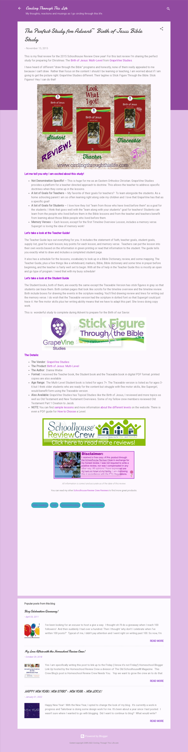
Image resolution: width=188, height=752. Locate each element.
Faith (54, 505)
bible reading (40, 505)
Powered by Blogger (94, 736)
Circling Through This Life (46, 8)
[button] (161, 29)
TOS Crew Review (93, 505)
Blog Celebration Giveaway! (41, 611)
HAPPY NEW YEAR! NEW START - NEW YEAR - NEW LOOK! (63, 691)
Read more (157, 640)
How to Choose (66, 411)
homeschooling (70, 505)
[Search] (168, 9)
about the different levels (116, 407)
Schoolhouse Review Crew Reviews (91, 490)
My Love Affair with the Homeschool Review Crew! (54, 651)
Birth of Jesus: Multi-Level (87, 60)
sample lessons (64, 407)
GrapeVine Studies (121, 60)
